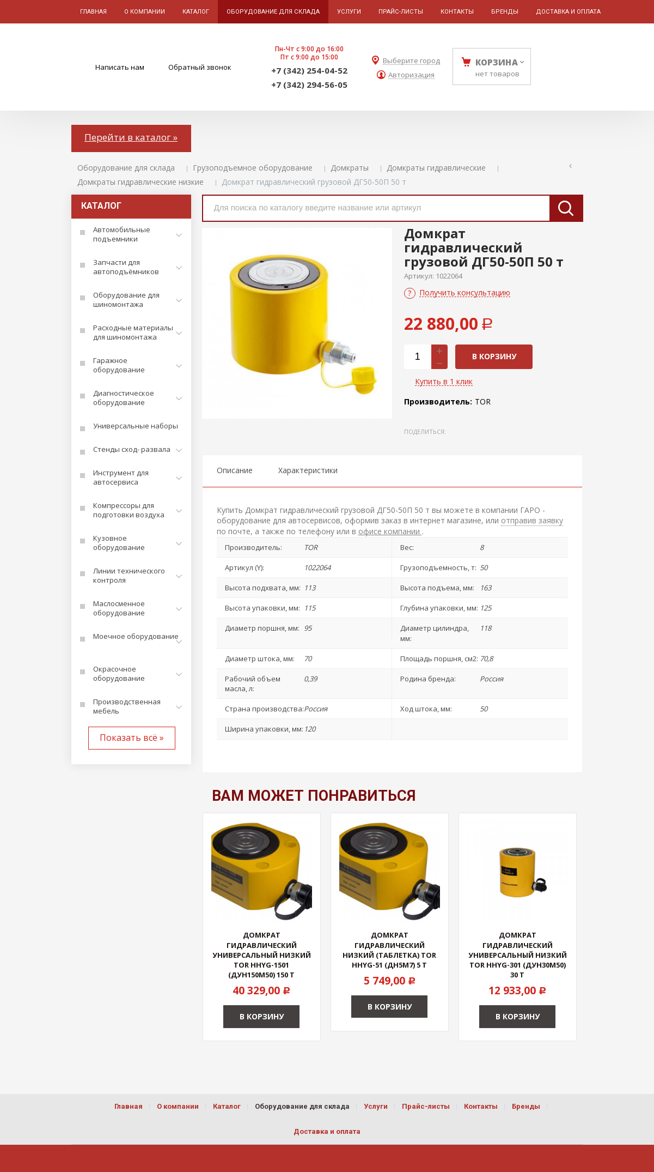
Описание (235, 470)
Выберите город (411, 61)
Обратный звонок (199, 67)
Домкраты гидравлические (436, 167)
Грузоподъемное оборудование (253, 167)
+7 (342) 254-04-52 (309, 70)
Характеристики (308, 470)
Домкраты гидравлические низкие (140, 182)
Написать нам (119, 67)
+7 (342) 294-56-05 (309, 84)
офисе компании (390, 531)
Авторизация (411, 75)
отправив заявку (532, 520)
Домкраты (350, 167)
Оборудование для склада (126, 167)
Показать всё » (132, 738)
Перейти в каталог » (131, 137)
